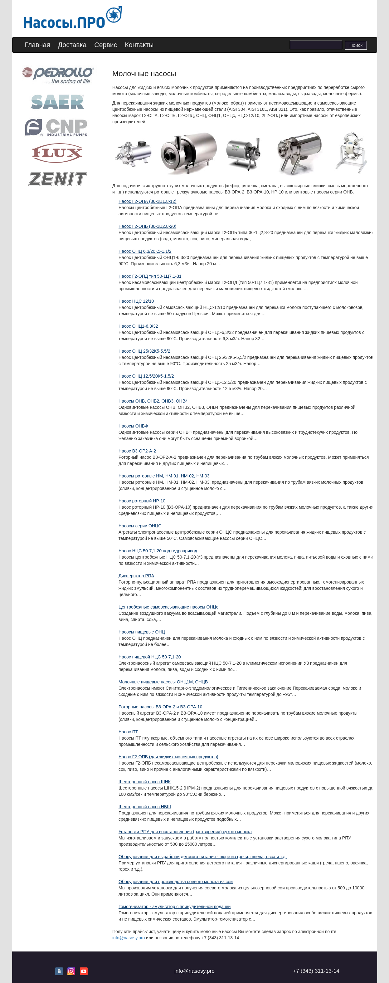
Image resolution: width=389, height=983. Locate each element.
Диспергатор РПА (136, 575)
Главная (37, 45)
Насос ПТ (128, 731)
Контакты (139, 45)
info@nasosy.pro (128, 937)
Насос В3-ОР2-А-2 (137, 450)
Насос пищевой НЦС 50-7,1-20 (150, 656)
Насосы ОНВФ (133, 425)
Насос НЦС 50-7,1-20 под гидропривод (158, 550)
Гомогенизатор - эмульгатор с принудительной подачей (175, 906)
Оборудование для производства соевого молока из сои (176, 881)
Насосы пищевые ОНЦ (142, 631)
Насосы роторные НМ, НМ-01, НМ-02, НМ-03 (164, 475)
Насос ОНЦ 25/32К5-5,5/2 (144, 351)
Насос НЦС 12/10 (136, 301)
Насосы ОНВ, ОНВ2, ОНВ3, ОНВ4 (153, 401)
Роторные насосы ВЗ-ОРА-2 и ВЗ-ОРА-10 (160, 706)
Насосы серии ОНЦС (140, 525)
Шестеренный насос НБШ (145, 806)
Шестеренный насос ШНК (145, 781)
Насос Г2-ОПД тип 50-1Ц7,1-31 (150, 276)
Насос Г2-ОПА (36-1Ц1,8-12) (147, 201)
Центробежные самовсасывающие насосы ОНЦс (168, 606)
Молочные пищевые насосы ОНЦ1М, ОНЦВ (163, 681)
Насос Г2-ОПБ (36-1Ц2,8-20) (147, 226)
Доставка (72, 45)
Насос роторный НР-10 (142, 500)
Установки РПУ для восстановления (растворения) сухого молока (185, 831)
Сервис (105, 45)
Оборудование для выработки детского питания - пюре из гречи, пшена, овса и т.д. (203, 856)
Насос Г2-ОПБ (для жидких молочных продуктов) (168, 756)
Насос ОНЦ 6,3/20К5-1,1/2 (145, 251)
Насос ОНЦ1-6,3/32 (138, 326)
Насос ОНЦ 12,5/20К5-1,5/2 (146, 376)
